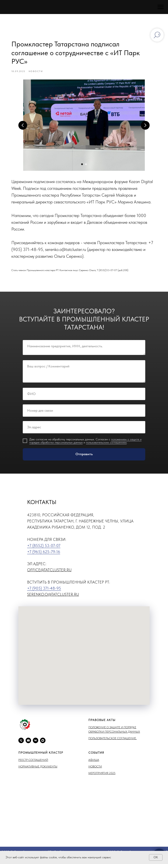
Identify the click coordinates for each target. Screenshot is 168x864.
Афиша (93, 763)
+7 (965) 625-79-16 (43, 554)
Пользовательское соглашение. (112, 741)
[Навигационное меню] (161, 7)
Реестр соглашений (33, 763)
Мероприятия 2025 (102, 776)
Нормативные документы (37, 769)
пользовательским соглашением (106, 445)
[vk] (35, 743)
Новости (95, 769)
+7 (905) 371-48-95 (44, 591)
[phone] (21, 743)
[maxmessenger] (43, 743)
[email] (28, 743)
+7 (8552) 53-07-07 (43, 548)
